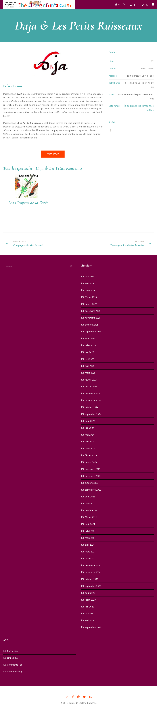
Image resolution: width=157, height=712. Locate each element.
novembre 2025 (93, 317)
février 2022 (91, 516)
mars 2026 (90, 289)
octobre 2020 (91, 578)
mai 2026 (89, 276)
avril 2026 (89, 282)
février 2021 (91, 558)
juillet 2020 (90, 599)
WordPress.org (14, 671)
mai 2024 (89, 434)
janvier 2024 (91, 461)
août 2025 (90, 338)
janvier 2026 (91, 303)
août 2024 (90, 420)
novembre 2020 (93, 571)
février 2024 (91, 454)
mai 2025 (89, 358)
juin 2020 (89, 606)
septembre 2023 (93, 489)
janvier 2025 (91, 386)
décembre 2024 (92, 393)
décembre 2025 (92, 310)
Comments (15, 664)
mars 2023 (90, 503)
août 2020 (90, 592)
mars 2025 (90, 372)
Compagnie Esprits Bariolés (28, 245)
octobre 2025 (91, 324)
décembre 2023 (92, 468)
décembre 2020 (92, 564)
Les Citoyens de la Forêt (28, 203)
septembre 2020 (93, 585)
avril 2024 (89, 441)
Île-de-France (130, 105)
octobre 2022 (91, 509)
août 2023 (90, 496)
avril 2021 (89, 544)
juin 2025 (89, 351)
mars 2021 (90, 551)
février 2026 (91, 296)
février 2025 (91, 379)
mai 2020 (89, 613)
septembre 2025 (93, 331)
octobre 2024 (91, 406)
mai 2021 (89, 537)
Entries (12, 657)
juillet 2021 (90, 530)
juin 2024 (89, 427)
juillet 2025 (90, 344)
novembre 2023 (93, 475)
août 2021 (90, 523)
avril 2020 (89, 619)
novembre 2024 (93, 399)
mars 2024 (90, 448)
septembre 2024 (93, 413)
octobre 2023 (91, 482)
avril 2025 (89, 365)
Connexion (12, 650)
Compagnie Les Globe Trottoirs (127, 245)
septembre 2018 (93, 626)
